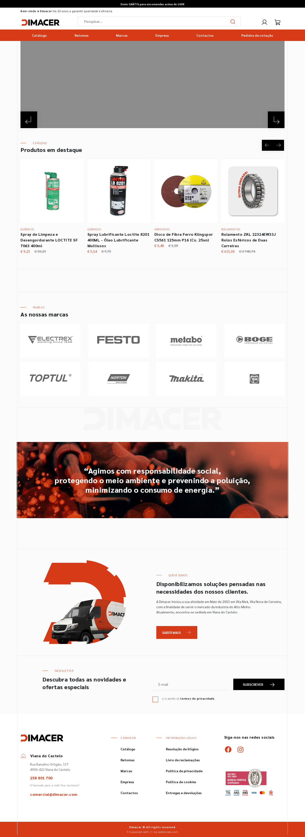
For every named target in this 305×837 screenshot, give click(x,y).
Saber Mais (171, 632)
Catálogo (39, 35)
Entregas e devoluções (184, 793)
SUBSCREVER (259, 684)
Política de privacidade (184, 771)
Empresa (162, 35)
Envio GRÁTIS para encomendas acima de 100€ (152, 4)
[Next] (276, 119)
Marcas (121, 35)
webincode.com (168, 832)
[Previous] (29, 119)
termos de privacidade (197, 698)
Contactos (205, 35)
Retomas (81, 35)
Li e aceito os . (188, 698)
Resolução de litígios (182, 749)
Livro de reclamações (183, 760)
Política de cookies (181, 782)
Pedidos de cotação (257, 35)
